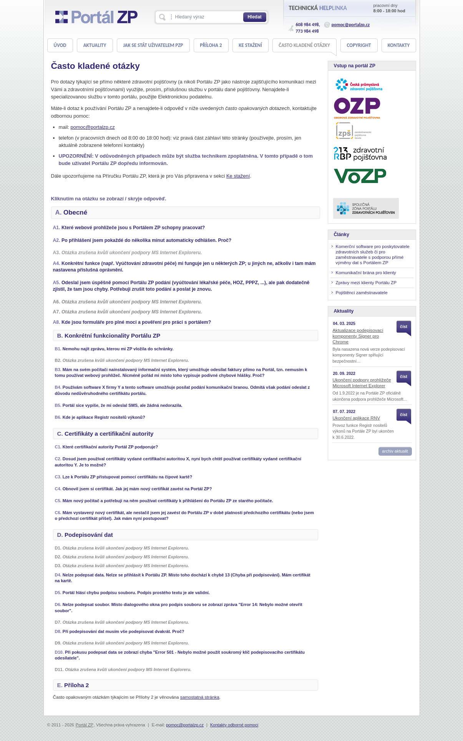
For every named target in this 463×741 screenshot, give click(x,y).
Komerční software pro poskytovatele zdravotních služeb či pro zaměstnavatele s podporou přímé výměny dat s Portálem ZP (373, 254)
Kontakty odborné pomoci (234, 725)
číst (403, 326)
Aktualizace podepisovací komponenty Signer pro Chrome (358, 336)
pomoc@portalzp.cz (351, 24)
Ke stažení (238, 176)
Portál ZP (84, 725)
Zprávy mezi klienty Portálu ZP (366, 282)
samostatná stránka (199, 696)
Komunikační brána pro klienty (366, 272)
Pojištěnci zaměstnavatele (362, 292)
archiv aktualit (395, 451)
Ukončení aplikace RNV (356, 417)
